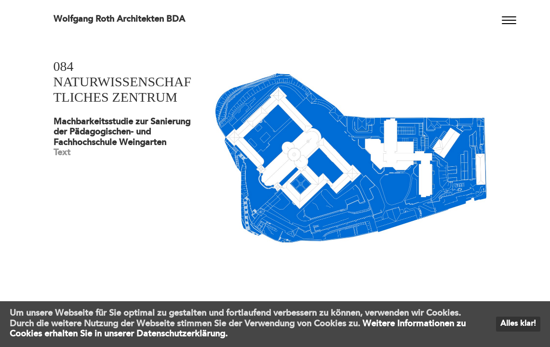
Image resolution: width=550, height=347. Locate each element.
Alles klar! (518, 324)
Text (62, 152)
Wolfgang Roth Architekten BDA (119, 19)
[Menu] (509, 20)
